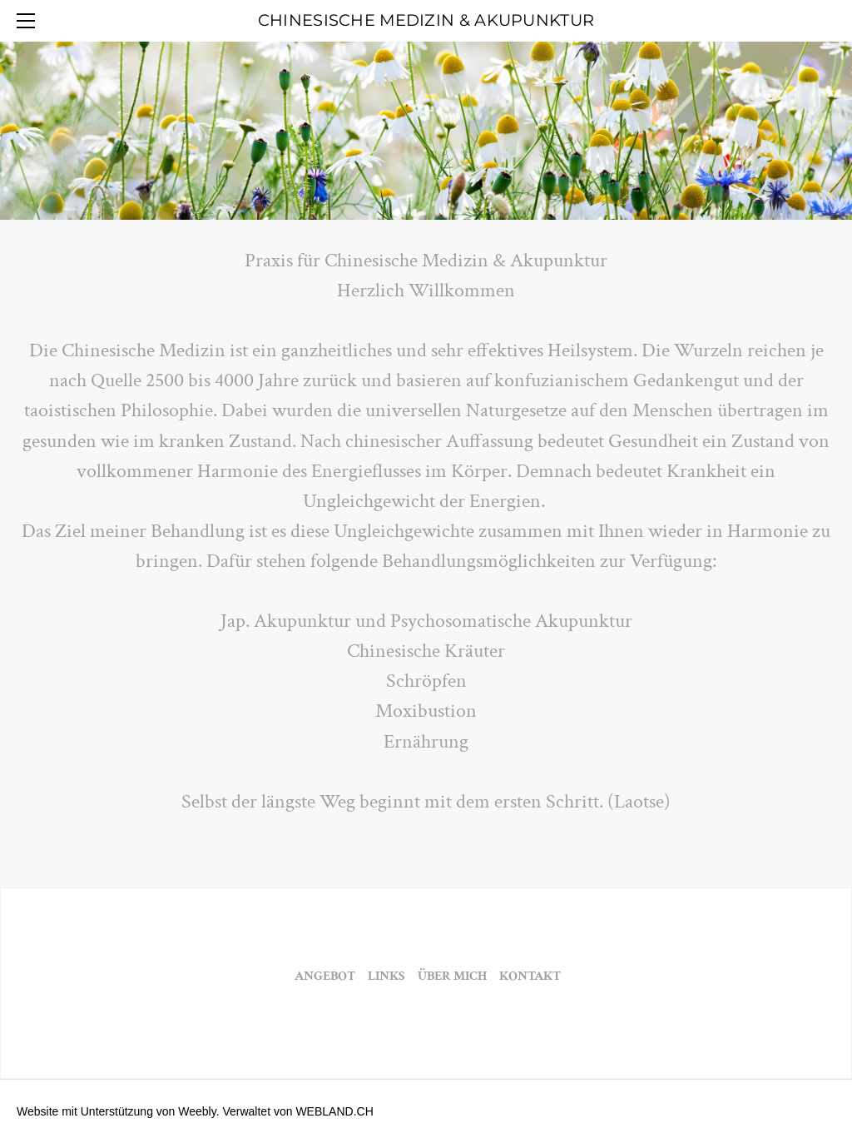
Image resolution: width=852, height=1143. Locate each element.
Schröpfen (426, 680)
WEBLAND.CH (334, 1111)
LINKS (385, 976)
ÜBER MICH (452, 976)
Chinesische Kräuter (426, 650)
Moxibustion (426, 710)
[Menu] (29, 20)
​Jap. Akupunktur (285, 621)
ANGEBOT (325, 976)
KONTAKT (529, 976)
